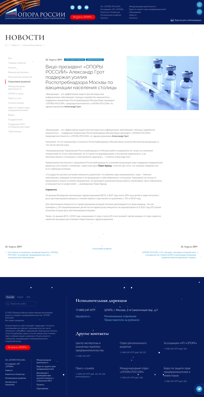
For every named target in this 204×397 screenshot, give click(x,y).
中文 (28, 297)
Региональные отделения (120, 316)
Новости (132, 15)
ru (199, 12)
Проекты (104, 18)
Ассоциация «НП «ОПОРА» (112, 9)
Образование (135, 12)
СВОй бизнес (14, 131)
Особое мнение (16, 103)
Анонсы (12, 67)
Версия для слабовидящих (186, 20)
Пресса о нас (14, 98)
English (20, 297)
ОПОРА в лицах (15, 93)
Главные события (17, 63)
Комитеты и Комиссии (110, 12)
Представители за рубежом (121, 319)
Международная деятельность (142, 6)
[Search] (20, 303)
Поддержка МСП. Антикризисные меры (19, 125)
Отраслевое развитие (32, 45)
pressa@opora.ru (83, 377)
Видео (11, 115)
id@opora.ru (83, 316)
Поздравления (15, 119)
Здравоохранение (95, 60)
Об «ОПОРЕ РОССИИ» (110, 6)
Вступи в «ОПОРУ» (82, 17)
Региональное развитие (110, 15)
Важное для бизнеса (18, 72)
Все (10, 58)
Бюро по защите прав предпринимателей (147, 9)
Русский (10, 297)
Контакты (133, 18)
